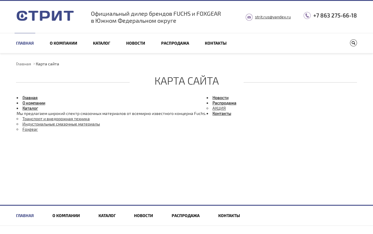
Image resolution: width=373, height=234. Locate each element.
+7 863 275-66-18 (335, 15)
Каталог (101, 43)
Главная (25, 43)
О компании (63, 43)
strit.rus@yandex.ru (273, 16)
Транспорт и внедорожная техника (56, 118)
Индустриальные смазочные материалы (61, 123)
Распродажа (175, 43)
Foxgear (30, 129)
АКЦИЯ (219, 108)
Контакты (216, 43)
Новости (135, 43)
